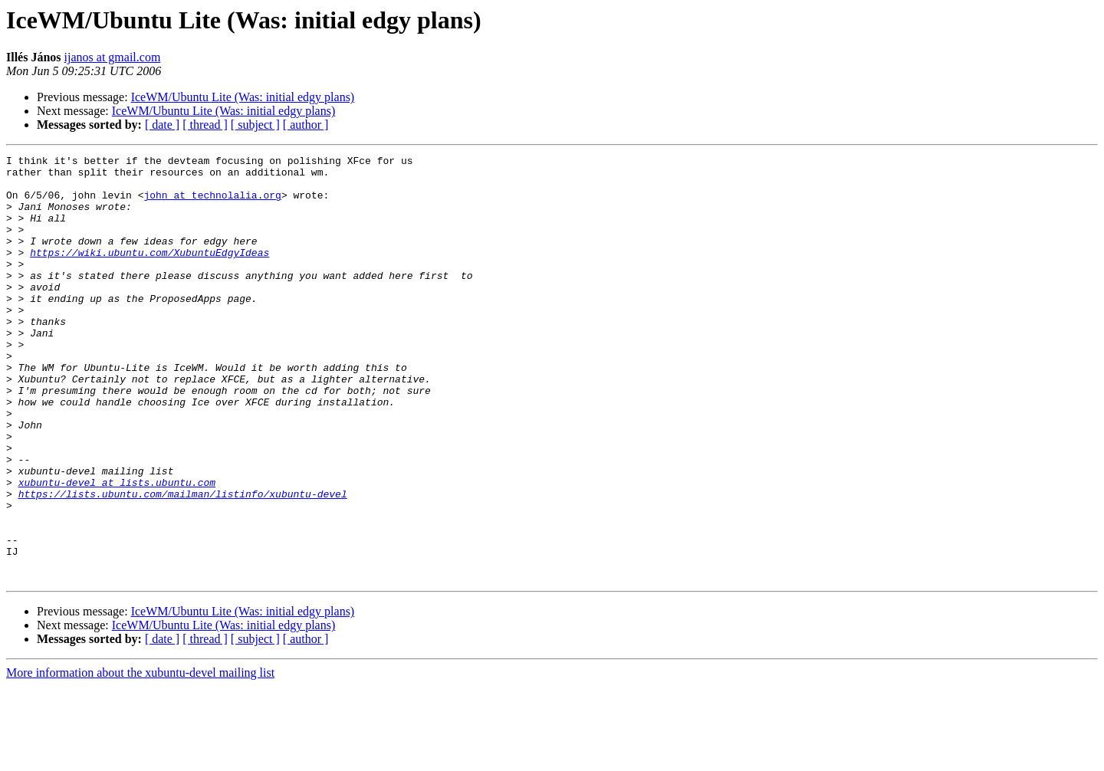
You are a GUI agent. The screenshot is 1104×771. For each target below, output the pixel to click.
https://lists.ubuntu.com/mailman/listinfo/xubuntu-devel (182, 562)
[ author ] (306, 124)
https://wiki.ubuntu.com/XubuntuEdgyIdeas (149, 273)
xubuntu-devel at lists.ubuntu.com (116, 549)
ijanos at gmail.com (112, 57)
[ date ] (162, 124)
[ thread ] (205, 124)
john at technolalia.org (212, 204)
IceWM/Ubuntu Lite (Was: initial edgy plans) (243, 96)
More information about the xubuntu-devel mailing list (140, 757)
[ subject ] (255, 124)
